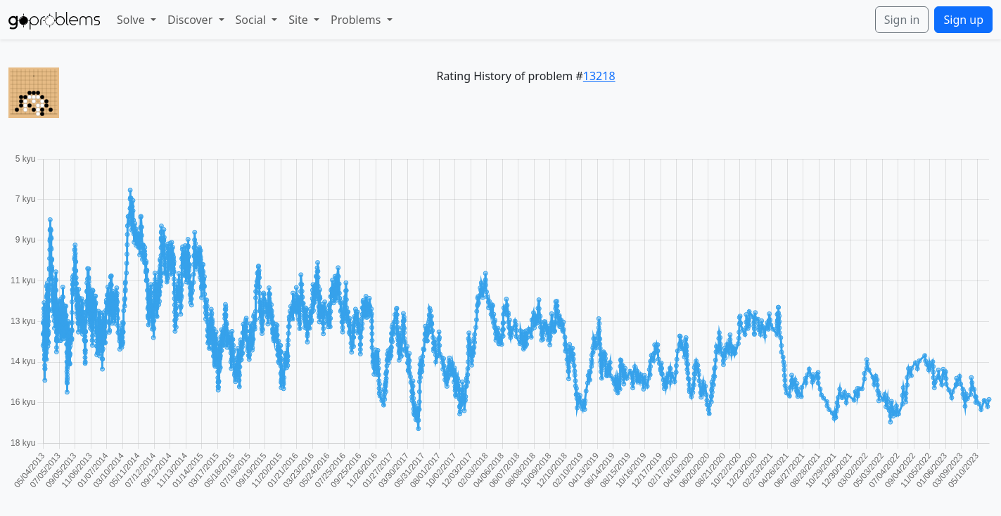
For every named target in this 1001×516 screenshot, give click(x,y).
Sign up (963, 19)
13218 (599, 76)
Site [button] (299, 19)
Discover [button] (191, 19)
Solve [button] (132, 19)
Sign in (902, 19)
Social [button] (252, 19)
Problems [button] (357, 19)
